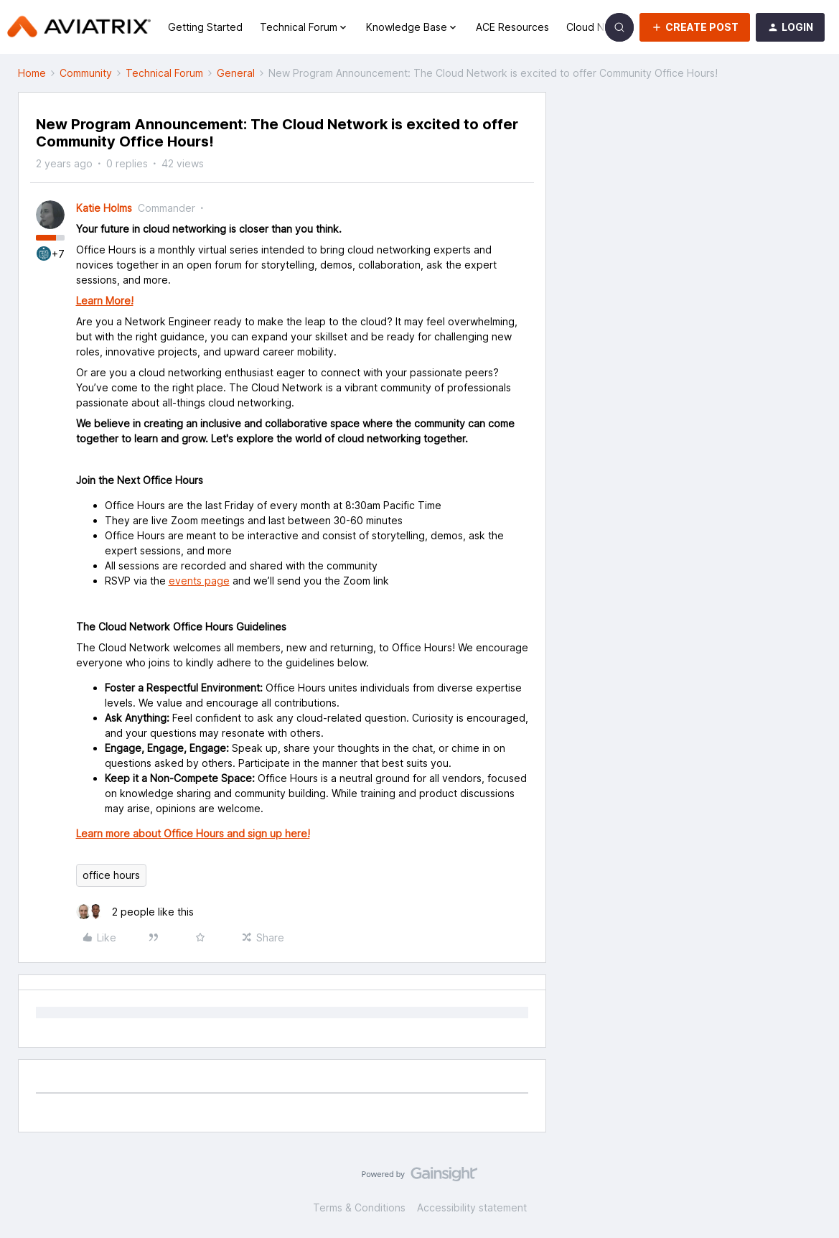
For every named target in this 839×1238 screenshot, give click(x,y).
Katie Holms (104, 208)
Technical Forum (164, 73)
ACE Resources (512, 27)
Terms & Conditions (359, 1207)
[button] (694, 27)
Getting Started (205, 27)
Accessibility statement (472, 1207)
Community (86, 73)
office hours (111, 875)
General (236, 73)
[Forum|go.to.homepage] (79, 27)
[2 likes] (135, 911)
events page (199, 580)
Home (32, 73)
